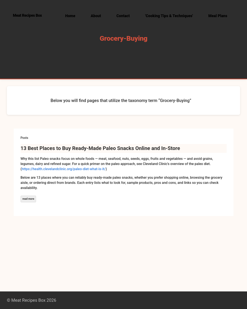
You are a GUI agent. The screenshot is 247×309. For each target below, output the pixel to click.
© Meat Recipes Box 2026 (31, 300)
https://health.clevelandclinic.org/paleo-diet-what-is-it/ (64, 169)
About (96, 16)
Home (70, 16)
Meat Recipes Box (27, 15)
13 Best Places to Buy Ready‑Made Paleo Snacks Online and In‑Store (100, 148)
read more (28, 198)
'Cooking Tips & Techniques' (169, 16)
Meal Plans (217, 16)
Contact (123, 16)
